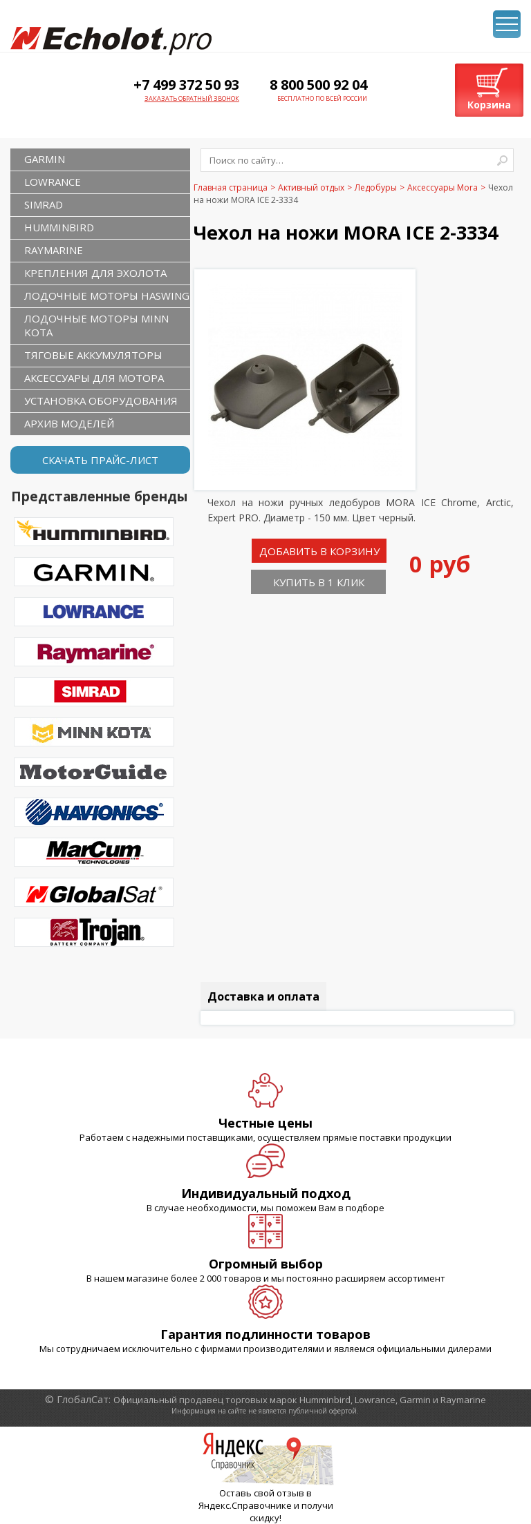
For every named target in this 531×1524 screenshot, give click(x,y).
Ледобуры (376, 187)
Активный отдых (311, 187)
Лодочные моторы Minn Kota (96, 325)
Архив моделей (69, 423)
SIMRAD (43, 204)
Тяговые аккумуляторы (93, 355)
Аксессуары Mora (442, 187)
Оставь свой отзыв (261, 1493)
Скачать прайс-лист (100, 460)
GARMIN (44, 159)
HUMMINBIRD (59, 227)
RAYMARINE (53, 250)
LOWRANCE (52, 182)
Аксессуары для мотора (94, 378)
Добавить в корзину (319, 551)
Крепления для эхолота (95, 273)
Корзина (489, 104)
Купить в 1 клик (318, 582)
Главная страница (231, 187)
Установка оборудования (101, 400)
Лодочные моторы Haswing (106, 295)
